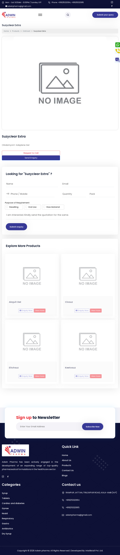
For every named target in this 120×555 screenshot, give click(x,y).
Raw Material (51, 207)
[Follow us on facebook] (112, 6)
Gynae (5, 508)
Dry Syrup (6, 533)
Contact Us (68, 470)
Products (15, 31)
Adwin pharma (42, 550)
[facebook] (8, 476)
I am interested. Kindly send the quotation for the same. (60, 215)
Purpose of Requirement (17, 202)
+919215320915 (72, 507)
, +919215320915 (77, 2)
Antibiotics (7, 528)
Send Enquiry (31, 157)
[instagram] (3, 476)
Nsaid (5, 513)
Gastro (5, 523)
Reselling (12, 207)
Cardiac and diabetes (13, 503)
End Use (30, 207)
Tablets (6, 498)
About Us (66, 460)
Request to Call (30, 153)
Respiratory (8, 518)
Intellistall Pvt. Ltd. (94, 550)
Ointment (26, 31)
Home (6, 31)
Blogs (65, 475)
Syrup (5, 493)
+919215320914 (64, 2)
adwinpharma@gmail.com (18, 6)
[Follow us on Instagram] (112, 2)
